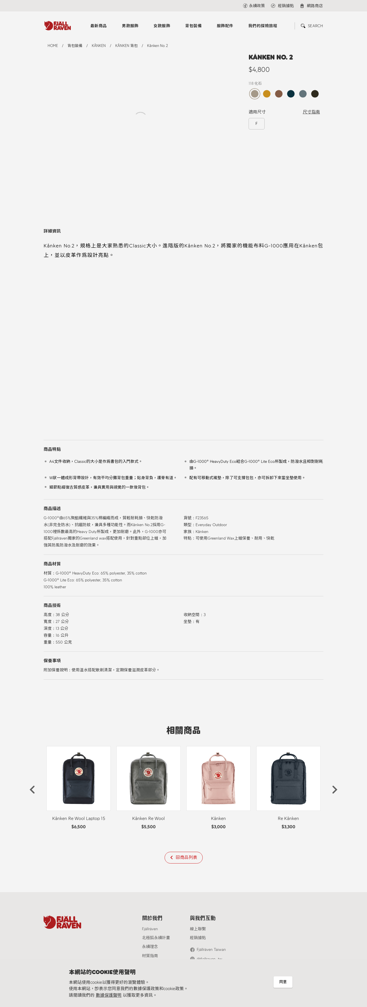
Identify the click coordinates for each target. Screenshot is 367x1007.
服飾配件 (225, 25)
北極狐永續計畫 (156, 937)
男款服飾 (130, 25)
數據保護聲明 (109, 995)
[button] (32, 789)
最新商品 (98, 25)
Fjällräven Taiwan (211, 949)
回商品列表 (186, 857)
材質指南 (150, 955)
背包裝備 (193, 25)
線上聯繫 (198, 929)
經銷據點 (198, 937)
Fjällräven (150, 929)
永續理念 (150, 946)
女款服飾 (161, 25)
